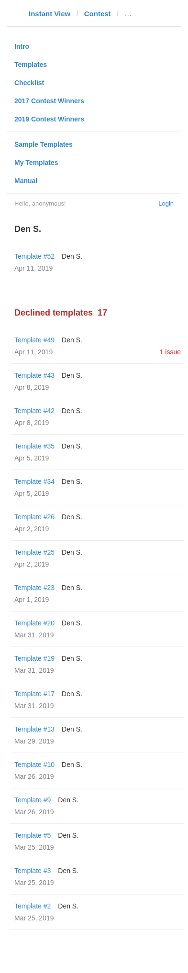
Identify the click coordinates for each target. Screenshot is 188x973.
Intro (21, 46)
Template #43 (34, 375)
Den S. (72, 256)
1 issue (170, 352)
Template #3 (32, 871)
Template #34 (34, 481)
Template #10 (34, 764)
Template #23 (34, 587)
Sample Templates (43, 144)
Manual (25, 181)
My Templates (36, 162)
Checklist (29, 83)
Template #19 (34, 658)
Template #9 (32, 800)
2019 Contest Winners (49, 119)
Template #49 (34, 340)
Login (166, 203)
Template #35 (34, 446)
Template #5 (32, 835)
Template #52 (34, 256)
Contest (97, 14)
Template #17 (34, 694)
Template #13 (34, 729)
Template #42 (34, 411)
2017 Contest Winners (49, 101)
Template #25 (34, 552)
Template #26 (34, 517)
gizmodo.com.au (152, 14)
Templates (30, 64)
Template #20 (34, 623)
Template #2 (32, 906)
